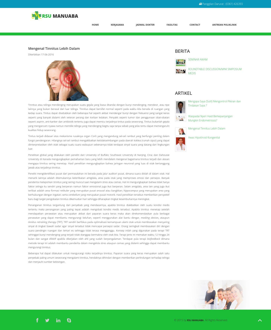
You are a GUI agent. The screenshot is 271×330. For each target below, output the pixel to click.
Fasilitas (172, 24)
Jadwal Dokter (145, 24)
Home (95, 24)
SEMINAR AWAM (198, 59)
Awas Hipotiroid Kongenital (204, 137)
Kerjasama (117, 24)
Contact (195, 24)
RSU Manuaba (195, 320)
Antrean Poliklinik (224, 24)
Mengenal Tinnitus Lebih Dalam (206, 128)
